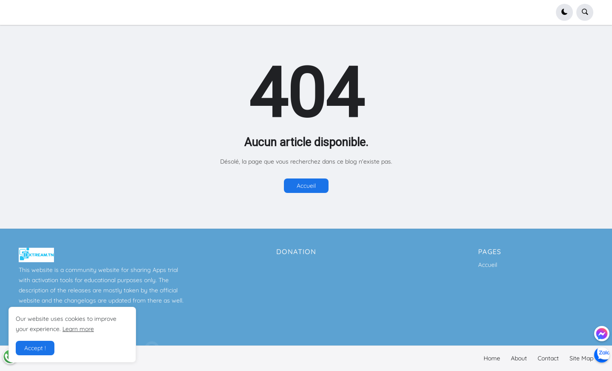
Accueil (306, 186)
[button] (564, 12)
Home (492, 358)
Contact (548, 358)
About (519, 358)
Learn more (78, 329)
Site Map (581, 358)
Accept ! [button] (35, 348)
